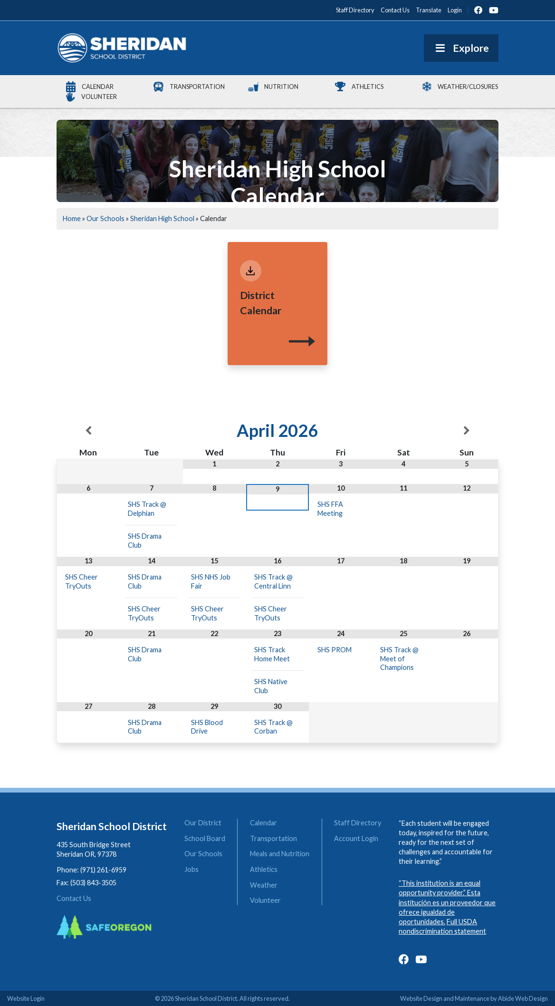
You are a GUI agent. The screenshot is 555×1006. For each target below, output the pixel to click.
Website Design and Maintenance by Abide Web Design (474, 998)
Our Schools (105, 218)
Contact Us (74, 898)
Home (72, 218)
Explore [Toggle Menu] (461, 48)
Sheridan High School (162, 218)
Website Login (26, 998)
